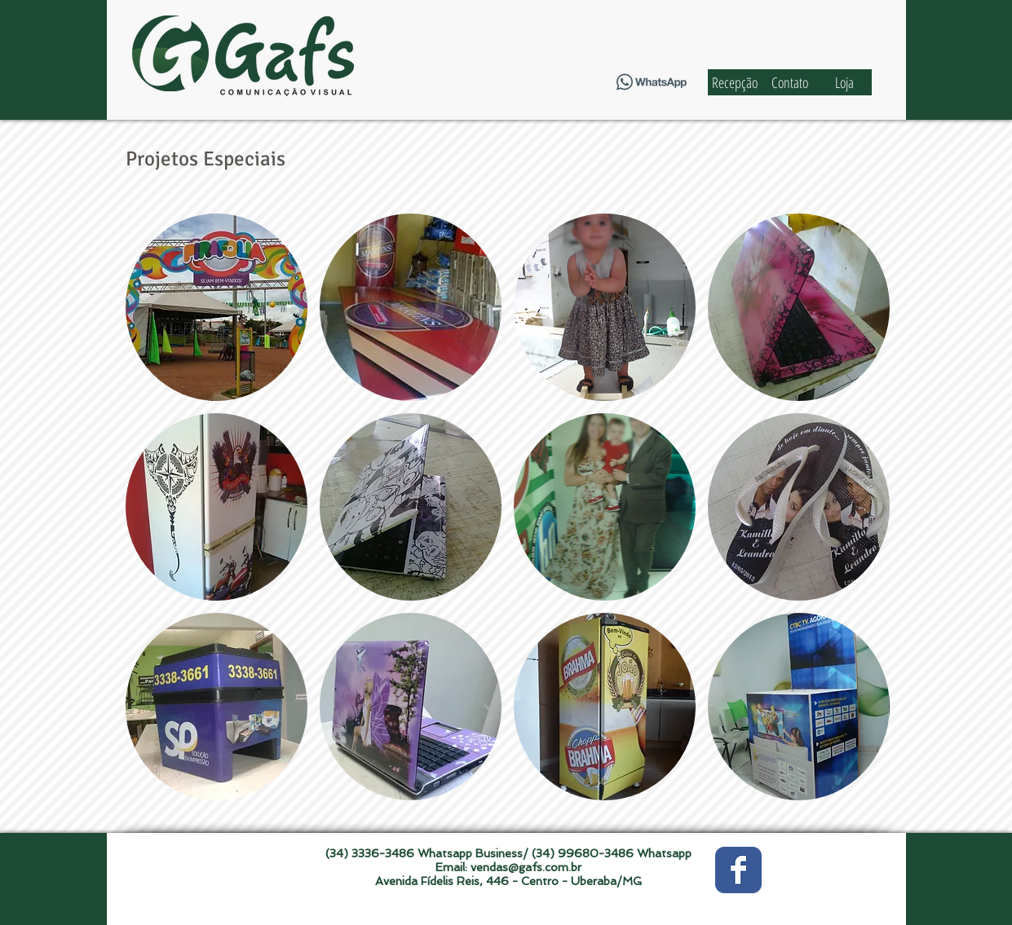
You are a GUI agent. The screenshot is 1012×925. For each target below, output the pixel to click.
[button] (216, 307)
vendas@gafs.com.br (526, 867)
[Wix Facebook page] (738, 870)
